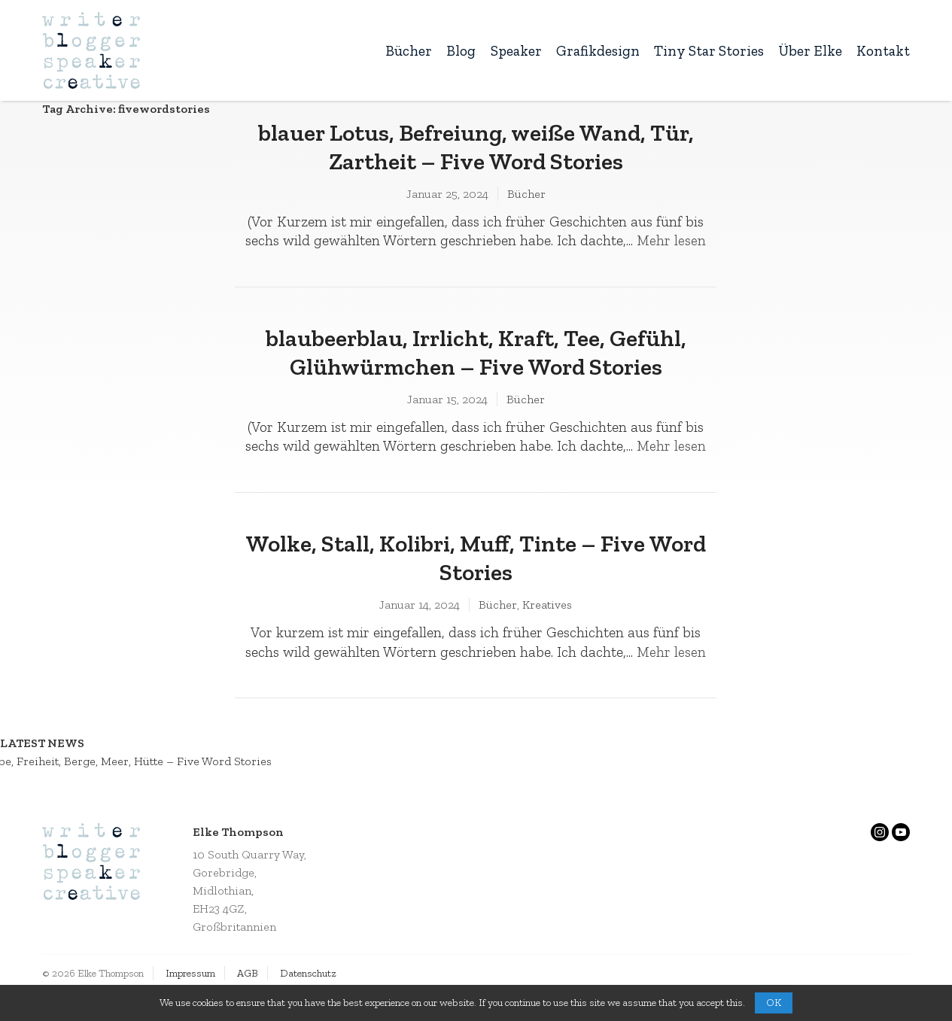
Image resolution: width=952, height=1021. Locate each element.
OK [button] (773, 1002)
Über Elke (810, 50)
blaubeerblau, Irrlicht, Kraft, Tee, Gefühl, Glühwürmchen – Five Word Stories (475, 352)
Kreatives (547, 604)
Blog (461, 50)
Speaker (516, 50)
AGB (247, 973)
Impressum (190, 973)
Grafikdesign (598, 50)
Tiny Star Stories (709, 50)
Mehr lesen (671, 240)
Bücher (408, 50)
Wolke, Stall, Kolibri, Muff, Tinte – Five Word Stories (476, 557)
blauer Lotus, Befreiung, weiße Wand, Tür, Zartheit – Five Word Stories (476, 146)
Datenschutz (308, 973)
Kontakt (883, 50)
